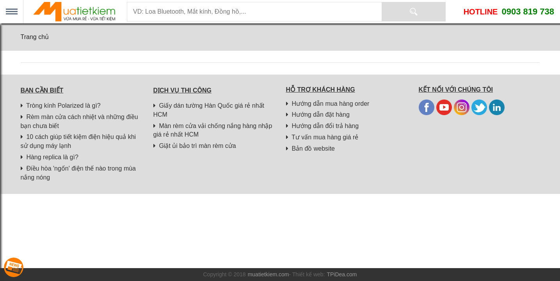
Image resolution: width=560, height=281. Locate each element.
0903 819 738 (527, 11)
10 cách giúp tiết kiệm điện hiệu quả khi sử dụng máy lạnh (78, 141)
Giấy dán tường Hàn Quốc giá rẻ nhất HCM (209, 110)
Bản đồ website (310, 148)
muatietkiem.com (268, 274)
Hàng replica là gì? (49, 157)
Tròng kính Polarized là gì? (61, 105)
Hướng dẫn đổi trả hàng (322, 126)
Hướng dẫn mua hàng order (328, 103)
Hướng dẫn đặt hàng (318, 114)
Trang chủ (35, 37)
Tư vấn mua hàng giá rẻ (322, 137)
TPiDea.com (342, 274)
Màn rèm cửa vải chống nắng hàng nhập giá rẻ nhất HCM (212, 130)
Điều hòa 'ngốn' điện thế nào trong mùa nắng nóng (78, 173)
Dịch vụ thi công (182, 90)
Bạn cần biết (42, 90)
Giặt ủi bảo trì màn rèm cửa (194, 145)
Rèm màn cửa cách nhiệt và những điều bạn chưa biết (79, 121)
